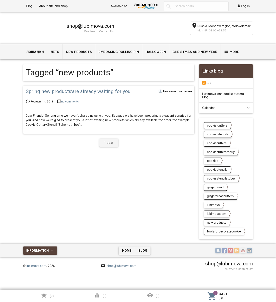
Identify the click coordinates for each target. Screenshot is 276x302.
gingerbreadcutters (220, 196)
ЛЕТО (54, 52)
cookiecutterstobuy (221, 152)
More (231, 52)
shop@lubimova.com (90, 26)
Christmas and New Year (194, 52)
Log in (243, 6)
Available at (119, 6)
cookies (212, 161)
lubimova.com (36, 266)
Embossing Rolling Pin (119, 52)
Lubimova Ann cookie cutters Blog (223, 95)
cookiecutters (217, 143)
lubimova (213, 205)
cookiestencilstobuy (221, 178)
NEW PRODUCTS (79, 52)
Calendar (208, 108)
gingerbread (215, 187)
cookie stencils (217, 134)
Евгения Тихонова (177, 91)
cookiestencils (217, 170)
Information (37, 250)
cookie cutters (217, 125)
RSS (207, 83)
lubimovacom (216, 214)
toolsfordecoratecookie (224, 231)
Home (127, 250)
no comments (70, 101)
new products (216, 223)
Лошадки (35, 52)
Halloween (156, 52)
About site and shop (53, 6)
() (47, 295)
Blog (29, 6)
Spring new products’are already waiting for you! (79, 91)
